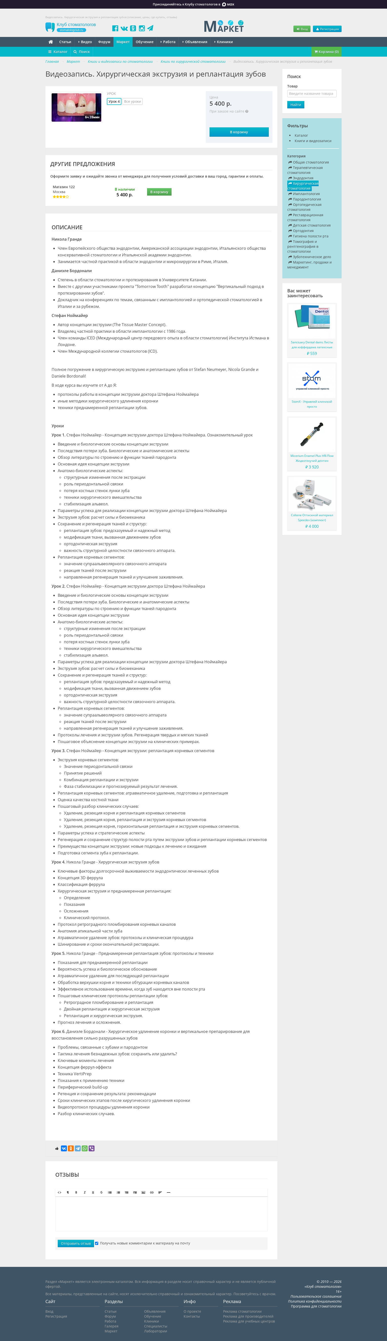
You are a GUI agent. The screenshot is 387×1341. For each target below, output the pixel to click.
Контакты (192, 1316)
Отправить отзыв (76, 1243)
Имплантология (304, 193)
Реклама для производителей (248, 1316)
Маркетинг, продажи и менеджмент (309, 264)
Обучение (145, 41)
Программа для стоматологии (316, 1306)
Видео (85, 41)
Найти (295, 104)
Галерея (111, 1326)
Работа (168, 41)
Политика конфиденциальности (315, 1301)
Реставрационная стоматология (305, 217)
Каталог (57, 51)
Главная (52, 61)
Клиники (223, 41)
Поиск (82, 51)
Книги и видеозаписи (313, 140)
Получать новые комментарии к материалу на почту (142, 1243)
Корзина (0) (326, 51)
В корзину (239, 132)
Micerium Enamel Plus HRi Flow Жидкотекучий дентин (311, 458)
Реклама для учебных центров (249, 1321)
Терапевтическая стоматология (305, 170)
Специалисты (155, 1326)
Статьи (65, 41)
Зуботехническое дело (310, 256)
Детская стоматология (310, 225)
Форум (104, 41)
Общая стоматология (309, 162)
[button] (59, 1192)
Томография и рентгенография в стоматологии (302, 246)
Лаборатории (155, 1331)
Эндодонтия (301, 178)
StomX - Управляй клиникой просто (312, 404)
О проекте (192, 1311)
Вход (302, 29)
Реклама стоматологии (242, 1311)
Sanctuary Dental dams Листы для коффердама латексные (312, 344)
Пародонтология (305, 199)
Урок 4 (114, 101)
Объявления (195, 41)
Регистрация (327, 29)
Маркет (123, 41)
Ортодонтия (301, 230)
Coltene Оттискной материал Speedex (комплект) (312, 517)
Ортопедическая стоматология (304, 207)
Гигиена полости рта (309, 236)
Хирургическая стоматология (303, 186)
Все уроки (132, 101)
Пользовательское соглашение (316, 1296)
